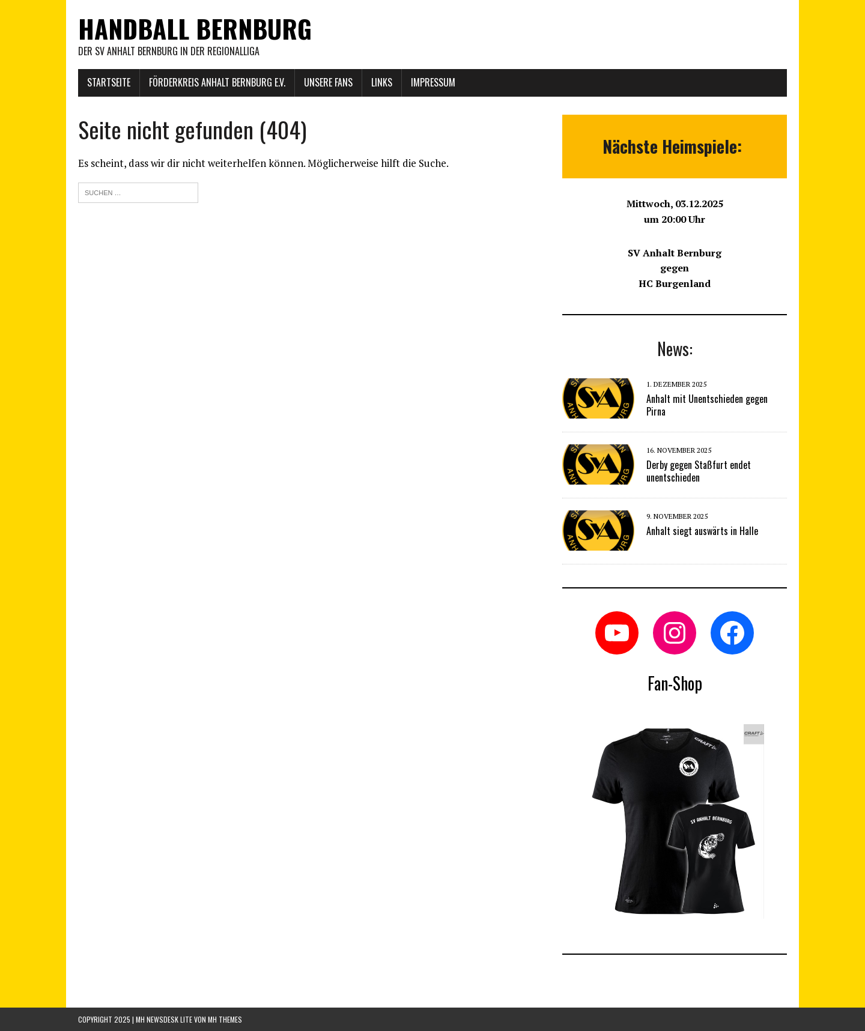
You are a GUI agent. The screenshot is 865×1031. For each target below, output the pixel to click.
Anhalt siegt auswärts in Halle (702, 531)
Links (381, 82)
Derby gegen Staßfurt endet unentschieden (698, 471)
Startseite (108, 82)
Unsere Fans (328, 82)
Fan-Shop (675, 683)
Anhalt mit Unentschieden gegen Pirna (707, 405)
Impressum (433, 82)
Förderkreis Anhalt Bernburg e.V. (217, 82)
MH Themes (225, 1019)
